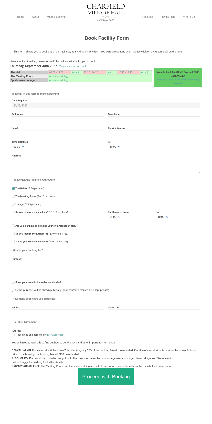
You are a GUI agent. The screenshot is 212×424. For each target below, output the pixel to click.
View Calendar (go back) (73, 66)
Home (20, 16)
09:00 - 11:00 (56, 72)
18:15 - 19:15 (125, 72)
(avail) (75, 72)
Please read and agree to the (39, 334)
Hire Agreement (55, 334)
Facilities (147, 16)
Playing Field (168, 16)
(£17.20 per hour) (29, 188)
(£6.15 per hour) (35, 196)
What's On (189, 16)
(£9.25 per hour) (28, 204)
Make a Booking (56, 16)
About (35, 16)
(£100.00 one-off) (41, 241)
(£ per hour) (41, 212)
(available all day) (58, 76)
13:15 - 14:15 (91, 72)
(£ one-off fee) (41, 233)
